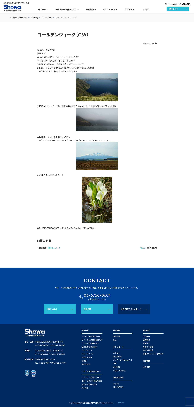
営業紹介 (146, 343)
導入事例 (85, 388)
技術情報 (91, 9)
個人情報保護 (148, 350)
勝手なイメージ (54, 248)
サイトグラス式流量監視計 (92, 340)
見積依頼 (87, 309)
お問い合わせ (173, 9)
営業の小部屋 (148, 347)
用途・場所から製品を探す (92, 381)
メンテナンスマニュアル (122, 360)
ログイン (121, 403)
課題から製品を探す (89, 384)
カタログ (116, 353)
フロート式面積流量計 (90, 343)
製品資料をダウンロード (131, 309)
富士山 (143, 248)
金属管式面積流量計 (89, 347)
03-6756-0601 (179, 4)
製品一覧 (43, 9)
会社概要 (146, 330)
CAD (114, 363)
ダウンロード (110, 9)
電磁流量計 (86, 364)
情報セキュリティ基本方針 (153, 354)
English (116, 384)
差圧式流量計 (87, 357)
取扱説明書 (117, 356)
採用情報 (146, 9)
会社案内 (129, 9)
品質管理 (146, 340)
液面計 (84, 361)
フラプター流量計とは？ (67, 9)
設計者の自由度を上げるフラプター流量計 (17, 3)
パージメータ (87, 350)
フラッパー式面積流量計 (91, 336)
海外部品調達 (118, 377)
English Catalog (119, 370)
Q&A (115, 340)
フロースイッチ (88, 354)
